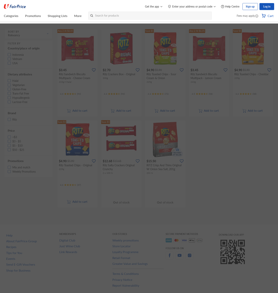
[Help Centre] (230, 6)
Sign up (250, 6)
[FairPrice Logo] (15, 6)
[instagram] (189, 257)
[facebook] (169, 257)
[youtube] (179, 257)
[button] (256, 16)
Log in (266, 6)
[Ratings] (70, 93)
